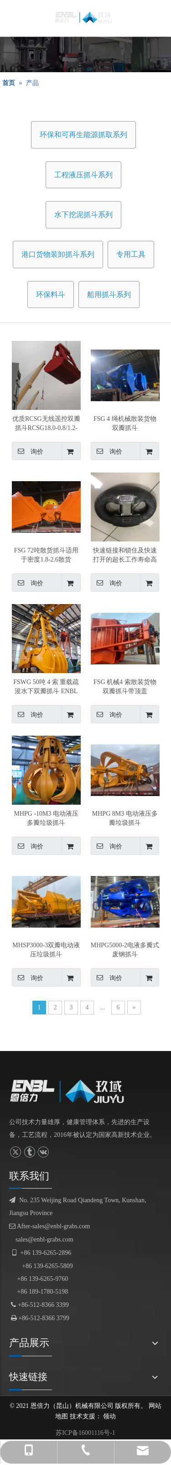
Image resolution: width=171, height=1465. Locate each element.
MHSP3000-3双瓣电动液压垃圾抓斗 (46, 950)
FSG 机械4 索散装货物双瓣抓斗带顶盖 (124, 687)
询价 (27, 451)
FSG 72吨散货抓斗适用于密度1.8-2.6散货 (46, 555)
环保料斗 (50, 294)
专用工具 (130, 254)
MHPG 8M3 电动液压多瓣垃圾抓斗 (125, 818)
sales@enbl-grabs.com (44, 1239)
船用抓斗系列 (109, 294)
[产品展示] (85, 54)
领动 (109, 1416)
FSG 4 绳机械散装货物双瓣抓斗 (124, 423)
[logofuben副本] (72, 1091)
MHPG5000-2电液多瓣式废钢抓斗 (125, 950)
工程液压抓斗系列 (83, 175)
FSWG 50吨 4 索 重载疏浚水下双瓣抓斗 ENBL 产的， (46, 687)
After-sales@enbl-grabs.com (49, 1226)
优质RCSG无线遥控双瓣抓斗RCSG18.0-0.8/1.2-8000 (46, 424)
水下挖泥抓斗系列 (83, 214)
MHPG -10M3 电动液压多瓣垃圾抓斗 (46, 818)
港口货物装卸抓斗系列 (57, 254)
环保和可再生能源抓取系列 (83, 134)
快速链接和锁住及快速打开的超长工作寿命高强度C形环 (125, 555)
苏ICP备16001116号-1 (85, 1432)
